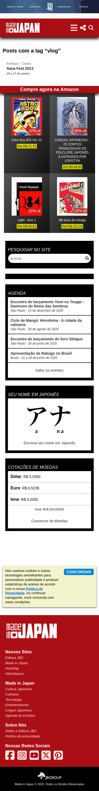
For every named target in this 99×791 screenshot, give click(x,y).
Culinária (12, 694)
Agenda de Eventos (20, 716)
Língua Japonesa (18, 710)
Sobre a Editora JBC (21, 731)
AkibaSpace (14, 674)
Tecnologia (13, 700)
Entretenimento (17, 705)
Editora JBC (14, 658)
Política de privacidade (22, 736)
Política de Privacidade (24, 591)
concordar (79, 572)
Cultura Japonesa (18, 689)
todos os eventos (50, 370)
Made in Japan (16, 663)
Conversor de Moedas (49, 521)
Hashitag (12, 668)
